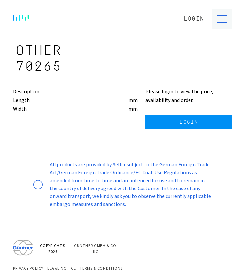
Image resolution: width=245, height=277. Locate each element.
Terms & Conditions (101, 268)
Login (194, 18)
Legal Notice (61, 268)
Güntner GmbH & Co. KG (96, 249)
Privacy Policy (28, 268)
